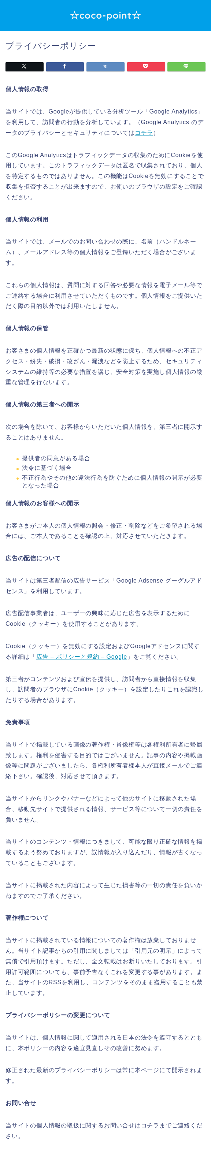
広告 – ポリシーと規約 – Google (81, 657)
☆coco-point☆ (106, 15)
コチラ (144, 133)
